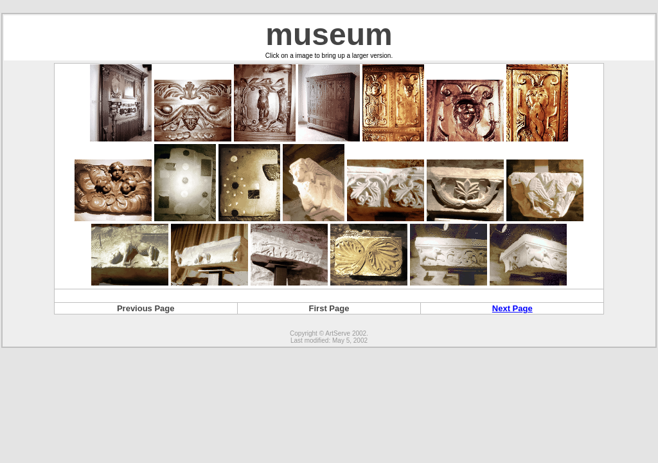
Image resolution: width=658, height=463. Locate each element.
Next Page (512, 308)
